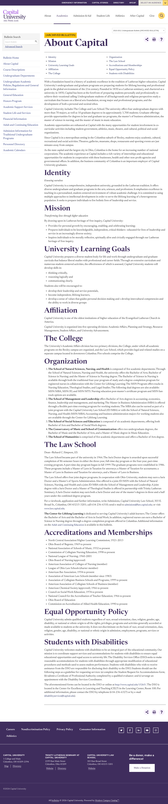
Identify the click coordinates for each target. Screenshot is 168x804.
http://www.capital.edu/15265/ (132, 684)
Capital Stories (100, 3)
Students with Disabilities (122, 73)
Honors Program (12, 101)
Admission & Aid (82, 16)
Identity (52, 57)
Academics (62, 16)
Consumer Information (89, 728)
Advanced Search (13, 46)
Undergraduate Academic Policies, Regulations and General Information (21, 85)
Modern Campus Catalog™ (107, 800)
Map (5, 765)
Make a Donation (142, 767)
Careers (7, 728)
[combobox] (138, 30)
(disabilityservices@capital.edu (60, 695)
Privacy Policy (62, 728)
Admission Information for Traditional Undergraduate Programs (17, 135)
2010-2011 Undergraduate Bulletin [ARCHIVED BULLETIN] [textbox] (136, 31)
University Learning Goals (62, 65)
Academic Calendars (14, 150)
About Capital (10, 63)
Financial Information (15, 119)
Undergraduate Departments (19, 75)
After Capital (137, 16)
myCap (132, 3)
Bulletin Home (11, 57)
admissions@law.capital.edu (139, 504)
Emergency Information (74, 3)
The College (54, 73)
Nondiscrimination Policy (32, 728)
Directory (118, 3)
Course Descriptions (14, 69)
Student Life (103, 16)
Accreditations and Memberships (127, 65)
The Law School (117, 61)
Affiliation (53, 69)
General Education (13, 95)
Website (49, 768)
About (47, 16)
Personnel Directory (14, 144)
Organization (116, 57)
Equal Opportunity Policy (122, 69)
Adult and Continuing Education (20, 125)
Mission (52, 61)
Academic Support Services (18, 107)
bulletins (55, 800)
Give (151, 16)
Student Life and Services (17, 113)
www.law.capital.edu (55, 508)
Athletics (120, 16)
